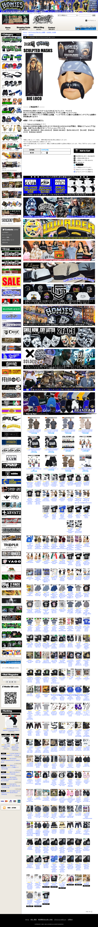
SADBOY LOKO (11, 490)
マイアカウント (91, 20)
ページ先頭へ (89, 911)
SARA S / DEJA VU (70, 879)
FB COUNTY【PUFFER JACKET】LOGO (78, 761)
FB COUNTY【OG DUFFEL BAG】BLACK (54, 880)
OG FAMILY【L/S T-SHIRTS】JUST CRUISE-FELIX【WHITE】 (10, 792)
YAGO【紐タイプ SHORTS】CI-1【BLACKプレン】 (51, 462)
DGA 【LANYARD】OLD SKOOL (78, 810)
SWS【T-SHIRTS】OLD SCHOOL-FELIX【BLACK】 (70, 558)
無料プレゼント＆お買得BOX (11, 213)
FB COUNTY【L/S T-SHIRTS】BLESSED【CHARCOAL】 (29, 606)
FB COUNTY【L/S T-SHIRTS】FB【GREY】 (62, 606)
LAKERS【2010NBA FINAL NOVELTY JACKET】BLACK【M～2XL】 (54, 778)
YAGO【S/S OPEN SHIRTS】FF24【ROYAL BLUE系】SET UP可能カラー (70, 591)
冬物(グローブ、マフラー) (11, 111)
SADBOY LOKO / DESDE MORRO (29, 657)
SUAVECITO (11, 538)
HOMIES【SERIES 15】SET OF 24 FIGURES (54, 574)
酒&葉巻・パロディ (11, 635)
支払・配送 (34, 919)
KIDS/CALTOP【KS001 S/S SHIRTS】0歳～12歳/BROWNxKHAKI (86, 496)
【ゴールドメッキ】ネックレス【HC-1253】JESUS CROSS (62, 880)
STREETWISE (11, 531)
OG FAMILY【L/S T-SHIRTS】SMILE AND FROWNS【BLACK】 (86, 862)
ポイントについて (7, 235)
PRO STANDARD (11, 466)
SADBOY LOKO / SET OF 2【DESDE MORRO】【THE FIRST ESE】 (86, 642)
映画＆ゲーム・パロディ (11, 645)
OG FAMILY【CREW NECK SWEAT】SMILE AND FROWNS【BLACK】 (62, 845)
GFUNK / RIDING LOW (78, 879)
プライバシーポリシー (60, 919)
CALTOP (11, 317)
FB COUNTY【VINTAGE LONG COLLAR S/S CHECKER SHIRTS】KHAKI (85, 425)
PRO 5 (11, 451)
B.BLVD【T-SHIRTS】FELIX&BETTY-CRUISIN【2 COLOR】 (37, 480)
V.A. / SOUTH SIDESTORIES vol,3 (86, 674)
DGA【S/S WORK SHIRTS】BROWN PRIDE (62, 657)
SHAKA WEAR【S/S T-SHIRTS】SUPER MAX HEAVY (15, 743)
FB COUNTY (11, 372)
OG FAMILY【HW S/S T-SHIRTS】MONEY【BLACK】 (29, 641)
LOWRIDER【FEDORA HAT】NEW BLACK (54, 827)
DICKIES (11, 349)
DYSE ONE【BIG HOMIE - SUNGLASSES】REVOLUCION (78, 526)
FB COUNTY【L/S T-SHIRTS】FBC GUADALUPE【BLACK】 (46, 607)
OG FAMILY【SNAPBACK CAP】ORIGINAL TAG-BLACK (54, 642)
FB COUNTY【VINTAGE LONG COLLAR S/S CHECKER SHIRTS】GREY (51, 425)
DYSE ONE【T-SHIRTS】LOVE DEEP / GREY (46, 511)
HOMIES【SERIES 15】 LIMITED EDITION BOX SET (37, 574)
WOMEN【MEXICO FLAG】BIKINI (29, 557)
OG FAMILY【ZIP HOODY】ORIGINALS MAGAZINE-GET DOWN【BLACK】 (37, 845)
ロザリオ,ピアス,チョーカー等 (11, 138)
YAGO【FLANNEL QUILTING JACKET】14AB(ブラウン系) (54, 812)
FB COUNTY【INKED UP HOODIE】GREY (62, 761)
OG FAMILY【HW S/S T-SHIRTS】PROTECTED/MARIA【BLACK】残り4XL (46, 642)
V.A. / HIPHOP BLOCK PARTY (37, 794)
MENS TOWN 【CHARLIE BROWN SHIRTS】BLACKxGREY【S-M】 (46, 625)
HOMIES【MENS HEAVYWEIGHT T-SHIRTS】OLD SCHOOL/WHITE (37, 899)
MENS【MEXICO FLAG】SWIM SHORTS (54, 558)
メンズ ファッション (11, 40)
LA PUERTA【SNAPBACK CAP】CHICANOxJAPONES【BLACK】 (33, 444)
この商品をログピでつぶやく (84, 167)
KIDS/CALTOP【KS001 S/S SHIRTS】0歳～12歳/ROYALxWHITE (78, 496)
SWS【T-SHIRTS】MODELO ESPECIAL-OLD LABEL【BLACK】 (78, 559)
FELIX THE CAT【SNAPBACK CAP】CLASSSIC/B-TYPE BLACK (86, 828)
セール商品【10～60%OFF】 (11, 282)
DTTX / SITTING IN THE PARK (86, 879)
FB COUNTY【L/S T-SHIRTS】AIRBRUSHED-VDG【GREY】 (37, 606)
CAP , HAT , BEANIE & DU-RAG (11, 67)
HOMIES (11, 396)
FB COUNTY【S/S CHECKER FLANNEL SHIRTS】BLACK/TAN (68, 463)
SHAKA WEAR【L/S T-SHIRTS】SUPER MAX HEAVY (11, 723)
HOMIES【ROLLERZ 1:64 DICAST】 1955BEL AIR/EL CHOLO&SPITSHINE (86, 812)
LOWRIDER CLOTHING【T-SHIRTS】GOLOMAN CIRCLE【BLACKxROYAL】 (54, 676)
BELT (11, 85)
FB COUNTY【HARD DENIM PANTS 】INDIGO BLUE (10, 760)
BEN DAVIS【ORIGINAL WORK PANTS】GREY (37, 709)
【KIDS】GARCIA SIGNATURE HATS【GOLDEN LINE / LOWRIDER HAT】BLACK (29, 711)
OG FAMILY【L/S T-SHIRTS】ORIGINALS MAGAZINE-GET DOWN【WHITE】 (29, 882)
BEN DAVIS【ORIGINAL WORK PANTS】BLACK (29, 729)
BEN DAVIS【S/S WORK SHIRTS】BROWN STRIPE (46, 729)
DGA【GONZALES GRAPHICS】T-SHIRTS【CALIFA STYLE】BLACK (70, 659)
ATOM (14, 808)
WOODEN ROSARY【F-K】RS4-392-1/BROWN (62, 709)
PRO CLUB (11, 458)
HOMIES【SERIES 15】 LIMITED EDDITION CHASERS (62, 574)
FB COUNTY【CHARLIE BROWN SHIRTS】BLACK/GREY (9, 779)
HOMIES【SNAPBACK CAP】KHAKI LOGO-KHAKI (29, 761)
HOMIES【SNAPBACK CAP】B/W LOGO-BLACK (62, 745)
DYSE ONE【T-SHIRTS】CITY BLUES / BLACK (86, 511)
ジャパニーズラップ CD (11, 185)
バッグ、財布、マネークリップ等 (11, 120)
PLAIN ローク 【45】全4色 (70, 674)
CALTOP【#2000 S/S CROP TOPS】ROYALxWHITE (46, 495)
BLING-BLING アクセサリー (11, 129)
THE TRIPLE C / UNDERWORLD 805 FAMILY (54, 795)
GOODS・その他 (51, 32)
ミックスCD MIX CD (11, 176)
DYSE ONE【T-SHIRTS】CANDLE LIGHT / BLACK (54, 512)
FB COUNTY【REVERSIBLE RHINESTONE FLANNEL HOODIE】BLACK (46, 828)
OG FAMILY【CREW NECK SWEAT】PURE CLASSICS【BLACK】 (70, 845)
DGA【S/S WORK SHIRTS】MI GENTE (54, 657)
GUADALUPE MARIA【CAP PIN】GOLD (62, 727)
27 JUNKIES (11, 554)
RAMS (11, 482)
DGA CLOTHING (11, 341)
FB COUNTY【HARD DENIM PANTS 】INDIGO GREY (78, 642)
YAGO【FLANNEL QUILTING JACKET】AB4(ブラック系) (29, 899)
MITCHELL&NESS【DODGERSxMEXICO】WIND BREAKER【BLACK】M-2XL (54, 693)
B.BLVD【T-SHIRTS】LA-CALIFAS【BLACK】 (46, 897)
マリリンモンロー (11, 601)
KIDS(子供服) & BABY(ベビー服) (11, 58)
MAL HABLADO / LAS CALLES (29, 691)
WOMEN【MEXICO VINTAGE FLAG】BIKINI (86, 541)
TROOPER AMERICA (11, 546)
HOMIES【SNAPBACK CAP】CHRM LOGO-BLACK (70, 745)
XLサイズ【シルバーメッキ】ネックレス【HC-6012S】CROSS (86, 709)
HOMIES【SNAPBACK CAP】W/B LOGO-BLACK (78, 745)
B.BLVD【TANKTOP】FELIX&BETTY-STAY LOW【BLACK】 (78, 480)
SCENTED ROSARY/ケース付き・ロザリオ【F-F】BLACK (70, 729)
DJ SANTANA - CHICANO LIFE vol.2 (29, 574)
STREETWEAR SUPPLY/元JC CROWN (11, 522)
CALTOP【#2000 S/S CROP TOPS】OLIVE (62, 495)
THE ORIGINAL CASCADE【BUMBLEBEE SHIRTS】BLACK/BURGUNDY (62, 542)
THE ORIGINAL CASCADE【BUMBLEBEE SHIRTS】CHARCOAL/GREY (54, 542)
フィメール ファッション (11, 49)
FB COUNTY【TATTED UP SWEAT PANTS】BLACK (29, 812)
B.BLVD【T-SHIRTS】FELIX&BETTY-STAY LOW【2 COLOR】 (46, 480)
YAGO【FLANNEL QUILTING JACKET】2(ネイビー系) (46, 811)
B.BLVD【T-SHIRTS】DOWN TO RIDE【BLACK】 (62, 480)
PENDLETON (11, 443)
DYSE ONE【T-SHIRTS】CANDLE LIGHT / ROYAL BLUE (62, 512)
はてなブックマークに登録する (84, 171)
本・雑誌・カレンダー (11, 205)
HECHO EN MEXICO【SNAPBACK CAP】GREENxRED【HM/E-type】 (37, 778)
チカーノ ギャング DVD (11, 195)
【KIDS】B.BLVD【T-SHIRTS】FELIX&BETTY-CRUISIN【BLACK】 (29, 497)
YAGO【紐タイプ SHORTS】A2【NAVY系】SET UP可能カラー (78, 607)
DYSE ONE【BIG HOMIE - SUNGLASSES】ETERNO (70, 526)
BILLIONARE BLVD (11, 309)
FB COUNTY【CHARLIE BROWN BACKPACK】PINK (78, 796)
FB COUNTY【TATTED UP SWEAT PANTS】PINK (29, 795)
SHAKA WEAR (11, 498)
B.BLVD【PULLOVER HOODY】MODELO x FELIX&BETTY (29, 861)
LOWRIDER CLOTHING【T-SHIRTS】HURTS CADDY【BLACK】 (37, 676)
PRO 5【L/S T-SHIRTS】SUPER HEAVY (5, 742)
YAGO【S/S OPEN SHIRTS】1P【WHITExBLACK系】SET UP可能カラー (78, 591)
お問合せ (52, 27)
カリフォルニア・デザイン (11, 570)
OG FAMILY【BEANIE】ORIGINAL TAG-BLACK (70, 641)
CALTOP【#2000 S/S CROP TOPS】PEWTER (70, 495)
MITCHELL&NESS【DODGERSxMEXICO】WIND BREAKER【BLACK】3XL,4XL (62, 693)
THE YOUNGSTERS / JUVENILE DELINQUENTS (46, 795)
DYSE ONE (11, 364)
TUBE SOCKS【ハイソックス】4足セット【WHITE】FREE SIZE (85, 463)
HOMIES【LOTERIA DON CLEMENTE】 (29, 590)
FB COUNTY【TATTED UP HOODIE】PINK (86, 777)
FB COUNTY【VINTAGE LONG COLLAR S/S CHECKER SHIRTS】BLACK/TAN (34, 425)
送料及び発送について (8, 240)
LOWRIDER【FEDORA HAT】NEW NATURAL (62, 827)
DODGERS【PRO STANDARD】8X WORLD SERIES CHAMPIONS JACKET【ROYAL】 (54, 863)
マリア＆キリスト (11, 593)
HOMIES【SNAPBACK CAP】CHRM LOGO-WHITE (86, 745)
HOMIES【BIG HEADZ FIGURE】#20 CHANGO (70, 574)
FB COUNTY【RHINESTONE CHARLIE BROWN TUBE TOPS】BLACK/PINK (78, 542)
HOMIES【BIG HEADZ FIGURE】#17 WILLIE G (86, 574)
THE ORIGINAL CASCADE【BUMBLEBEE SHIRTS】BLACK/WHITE (46, 542)
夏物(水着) (11, 102)
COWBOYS (11, 325)
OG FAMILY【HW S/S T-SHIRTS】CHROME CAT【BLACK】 (37, 641)
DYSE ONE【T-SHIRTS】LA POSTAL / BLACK (78, 511)
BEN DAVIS (11, 302)
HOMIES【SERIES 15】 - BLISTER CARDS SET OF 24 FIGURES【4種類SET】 (46, 575)
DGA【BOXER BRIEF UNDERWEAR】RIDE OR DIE (70, 811)
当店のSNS (5, 242)
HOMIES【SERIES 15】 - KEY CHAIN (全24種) (68, 443)
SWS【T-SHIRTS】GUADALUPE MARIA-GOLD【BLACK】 (86, 558)
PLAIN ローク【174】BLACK (54, 727)
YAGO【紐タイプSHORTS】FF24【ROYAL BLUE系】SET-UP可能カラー (54, 591)
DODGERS (11, 357)
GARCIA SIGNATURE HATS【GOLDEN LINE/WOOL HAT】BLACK (37, 746)
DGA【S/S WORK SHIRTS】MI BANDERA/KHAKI (46, 657)
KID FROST (11, 404)
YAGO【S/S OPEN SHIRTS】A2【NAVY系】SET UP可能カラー (70, 607)
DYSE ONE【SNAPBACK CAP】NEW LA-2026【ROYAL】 (29, 542)
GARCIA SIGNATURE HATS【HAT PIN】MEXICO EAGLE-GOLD (54, 745)
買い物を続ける (80, 162)
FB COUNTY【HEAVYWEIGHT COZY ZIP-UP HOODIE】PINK (70, 796)
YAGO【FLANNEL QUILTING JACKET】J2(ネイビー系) (37, 811)
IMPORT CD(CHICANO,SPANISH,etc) (11, 166)
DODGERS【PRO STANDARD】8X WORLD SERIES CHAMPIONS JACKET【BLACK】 (62, 863)
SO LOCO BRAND (11, 505)
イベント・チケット (11, 221)
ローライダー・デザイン (11, 610)
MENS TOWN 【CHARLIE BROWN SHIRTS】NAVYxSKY (29, 624)
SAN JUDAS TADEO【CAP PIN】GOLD (62, 674)
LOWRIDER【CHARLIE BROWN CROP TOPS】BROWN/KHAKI (62, 624)
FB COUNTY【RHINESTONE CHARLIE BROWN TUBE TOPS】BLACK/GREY (70, 542)
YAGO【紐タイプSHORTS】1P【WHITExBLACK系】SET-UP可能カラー (62, 591)
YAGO (11, 562)
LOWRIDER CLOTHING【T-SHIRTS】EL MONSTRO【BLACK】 (46, 675)
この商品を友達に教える (82, 158)
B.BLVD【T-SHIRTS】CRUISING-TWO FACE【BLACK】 (46, 861)
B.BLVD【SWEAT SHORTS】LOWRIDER (29, 844)
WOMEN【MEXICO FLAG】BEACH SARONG (46, 558)
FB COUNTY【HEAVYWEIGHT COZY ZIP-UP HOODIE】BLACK (62, 796)
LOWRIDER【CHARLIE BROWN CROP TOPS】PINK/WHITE (70, 624)
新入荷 (11, 255)
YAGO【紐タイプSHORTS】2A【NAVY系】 (37, 590)
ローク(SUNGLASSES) (11, 76)
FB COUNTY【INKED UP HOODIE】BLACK (46, 761)
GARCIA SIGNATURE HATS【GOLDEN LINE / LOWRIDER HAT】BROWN (86, 729)
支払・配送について (23, 27)
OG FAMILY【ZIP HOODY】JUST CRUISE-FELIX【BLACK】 (54, 844)
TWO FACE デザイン (11, 585)
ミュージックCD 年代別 (11, 293)
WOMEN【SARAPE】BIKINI (37, 557)
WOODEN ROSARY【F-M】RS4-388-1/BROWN (54, 709)
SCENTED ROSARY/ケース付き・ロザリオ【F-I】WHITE (70, 710)
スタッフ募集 (5, 237)
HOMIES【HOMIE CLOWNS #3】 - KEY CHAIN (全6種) (33, 463)
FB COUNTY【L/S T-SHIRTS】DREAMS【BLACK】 (86, 590)
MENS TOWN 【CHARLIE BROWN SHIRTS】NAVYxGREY (54, 624)
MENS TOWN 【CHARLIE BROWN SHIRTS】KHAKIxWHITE (37, 624)
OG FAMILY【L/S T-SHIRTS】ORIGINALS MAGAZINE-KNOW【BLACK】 (78, 862)
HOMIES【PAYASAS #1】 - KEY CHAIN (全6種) (85, 443)
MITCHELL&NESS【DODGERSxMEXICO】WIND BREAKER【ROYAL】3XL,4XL (78, 693)
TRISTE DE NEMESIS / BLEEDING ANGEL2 (46, 880)
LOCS (11, 419)
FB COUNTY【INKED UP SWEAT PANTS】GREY (70, 761)
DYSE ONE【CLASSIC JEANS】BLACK (70, 827)
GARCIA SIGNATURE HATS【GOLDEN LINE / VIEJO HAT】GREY (29, 746)
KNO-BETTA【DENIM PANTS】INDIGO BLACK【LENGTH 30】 (10, 785)
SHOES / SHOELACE (11, 93)
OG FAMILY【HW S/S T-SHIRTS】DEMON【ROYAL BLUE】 (86, 624)
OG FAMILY (11, 435)
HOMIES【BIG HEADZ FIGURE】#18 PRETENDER (78, 574)
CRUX (11, 333)
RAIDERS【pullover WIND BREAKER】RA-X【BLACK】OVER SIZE (70, 779)
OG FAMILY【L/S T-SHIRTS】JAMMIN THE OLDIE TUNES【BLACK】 (70, 862)
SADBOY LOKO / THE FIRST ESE (37, 657)
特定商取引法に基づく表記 (45, 919)
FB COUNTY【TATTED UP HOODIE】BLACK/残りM (86, 795)
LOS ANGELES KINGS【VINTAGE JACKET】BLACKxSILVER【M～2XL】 (62, 778)
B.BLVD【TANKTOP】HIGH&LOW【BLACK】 (86, 480)
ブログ (39, 27)
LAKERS (11, 411)
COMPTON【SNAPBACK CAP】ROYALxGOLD (29, 777)
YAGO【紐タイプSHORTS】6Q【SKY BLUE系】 (46, 590)
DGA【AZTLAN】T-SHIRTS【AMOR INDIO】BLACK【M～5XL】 (86, 659)
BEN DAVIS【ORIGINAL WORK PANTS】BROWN (37, 729)
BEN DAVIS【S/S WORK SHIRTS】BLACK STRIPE (46, 709)
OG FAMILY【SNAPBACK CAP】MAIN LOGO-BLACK (62, 641)
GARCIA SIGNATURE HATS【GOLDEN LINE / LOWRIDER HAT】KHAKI (78, 729)
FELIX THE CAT (11, 380)
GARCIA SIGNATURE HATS (11, 388)
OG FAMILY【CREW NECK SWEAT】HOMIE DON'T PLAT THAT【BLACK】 (78, 845)
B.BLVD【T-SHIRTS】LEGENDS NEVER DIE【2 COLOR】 (54, 480)
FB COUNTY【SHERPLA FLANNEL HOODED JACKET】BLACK (37, 828)
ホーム (8, 27)
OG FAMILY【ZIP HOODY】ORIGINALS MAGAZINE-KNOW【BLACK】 (46, 845)
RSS (9, 808)
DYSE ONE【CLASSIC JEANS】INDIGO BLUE (78, 827)
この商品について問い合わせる (84, 160)
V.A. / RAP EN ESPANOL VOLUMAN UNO (37, 692)
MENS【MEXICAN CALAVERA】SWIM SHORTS (62, 558)
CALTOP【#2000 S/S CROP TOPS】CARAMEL (54, 495)
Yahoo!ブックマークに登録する (84, 169)
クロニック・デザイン (11, 626)
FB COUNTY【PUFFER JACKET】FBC (86, 761)
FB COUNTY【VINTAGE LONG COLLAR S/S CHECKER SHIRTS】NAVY (68, 425)
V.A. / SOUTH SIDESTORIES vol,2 (78, 674)
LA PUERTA (5, 232)
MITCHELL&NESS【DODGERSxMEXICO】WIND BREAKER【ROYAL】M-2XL (70, 693)
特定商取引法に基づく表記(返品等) (85, 156)
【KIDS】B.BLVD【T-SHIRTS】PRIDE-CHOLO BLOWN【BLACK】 (37, 497)
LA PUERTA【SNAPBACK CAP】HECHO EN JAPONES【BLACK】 (51, 444)
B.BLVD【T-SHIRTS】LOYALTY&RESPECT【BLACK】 (70, 480)
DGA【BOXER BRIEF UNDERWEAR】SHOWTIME (62, 811)
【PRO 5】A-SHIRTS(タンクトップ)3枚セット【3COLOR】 (10, 767)
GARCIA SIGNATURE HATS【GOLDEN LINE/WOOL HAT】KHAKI (46, 746)
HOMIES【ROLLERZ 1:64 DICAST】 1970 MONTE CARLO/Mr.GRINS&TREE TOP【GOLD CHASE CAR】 (29, 828)
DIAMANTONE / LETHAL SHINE (46, 691)
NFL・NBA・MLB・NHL (11, 653)
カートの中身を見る (11, 661)
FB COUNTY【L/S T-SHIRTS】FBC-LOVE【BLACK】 (54, 606)
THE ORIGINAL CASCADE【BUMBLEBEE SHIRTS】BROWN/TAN (37, 542)
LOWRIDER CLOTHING (11, 427)
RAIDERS (11, 474)
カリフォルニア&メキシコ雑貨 (11, 147)
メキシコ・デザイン (11, 578)
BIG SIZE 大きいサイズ (11, 272)
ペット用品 (11, 156)
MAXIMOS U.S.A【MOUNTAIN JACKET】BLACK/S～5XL (78, 778)
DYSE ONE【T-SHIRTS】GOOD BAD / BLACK (70, 511)
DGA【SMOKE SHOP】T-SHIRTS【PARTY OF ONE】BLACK (78, 659)
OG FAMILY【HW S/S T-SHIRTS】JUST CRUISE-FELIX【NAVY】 (78, 624)
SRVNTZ (11, 513)
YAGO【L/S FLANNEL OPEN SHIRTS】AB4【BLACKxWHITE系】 (86, 607)
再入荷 (11, 263)
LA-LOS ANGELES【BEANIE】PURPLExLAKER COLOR (78, 709)
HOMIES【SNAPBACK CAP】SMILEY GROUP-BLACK (37, 761)
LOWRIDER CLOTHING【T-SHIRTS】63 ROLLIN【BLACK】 (29, 675)
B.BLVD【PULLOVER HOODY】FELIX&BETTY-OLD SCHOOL (86, 844)
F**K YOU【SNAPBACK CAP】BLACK (46, 777)
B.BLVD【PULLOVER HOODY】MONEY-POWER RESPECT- (37, 862)
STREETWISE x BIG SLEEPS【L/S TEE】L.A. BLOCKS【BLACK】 (29, 481)
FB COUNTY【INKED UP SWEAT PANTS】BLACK (54, 762)
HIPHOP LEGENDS (11, 618)
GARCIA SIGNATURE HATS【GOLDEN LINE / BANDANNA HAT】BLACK (86, 693)
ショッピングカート (85, 27)
